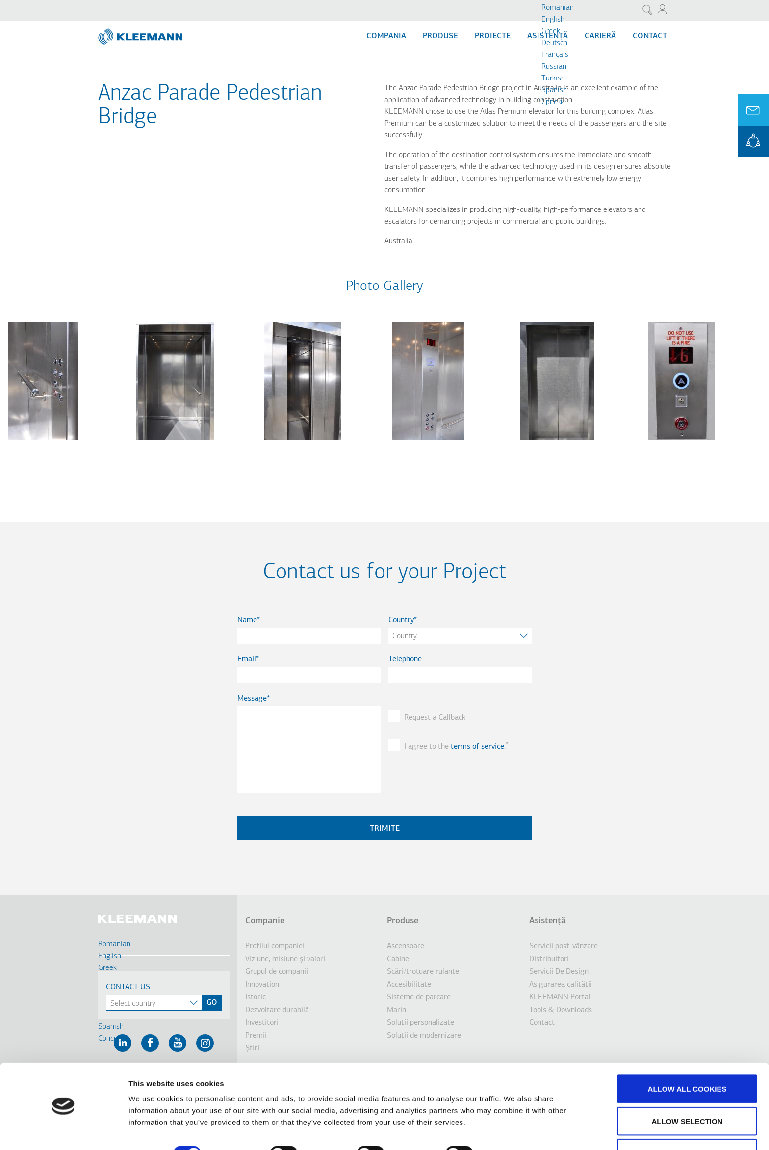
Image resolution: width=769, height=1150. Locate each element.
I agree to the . (455, 747)
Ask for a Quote (753, 110)
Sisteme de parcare (419, 997)
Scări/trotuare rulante (423, 972)
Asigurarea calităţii (560, 985)
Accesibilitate (409, 985)
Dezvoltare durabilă (277, 1010)
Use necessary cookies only (687, 1124)
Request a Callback (434, 718)
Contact (650, 36)
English (552, 20)
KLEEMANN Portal (753, 141)
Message (252, 699)
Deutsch (554, 43)
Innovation (262, 985)
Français (554, 55)
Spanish (554, 90)
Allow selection (687, 1092)
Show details (515, 1125)
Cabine (398, 959)
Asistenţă (547, 921)
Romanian (557, 8)
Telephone (405, 659)
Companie (264, 921)
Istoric (255, 997)
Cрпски (552, 102)
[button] (43, 445)
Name (247, 620)
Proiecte (493, 36)
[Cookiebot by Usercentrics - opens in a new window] (63, 1131)
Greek (550, 31)
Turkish (553, 78)
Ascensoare (405, 946)
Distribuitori (549, 959)
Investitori (262, 1023)
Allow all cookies (687, 1059)
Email (246, 659)
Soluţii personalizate (420, 1023)
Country (401, 620)
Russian (553, 67)
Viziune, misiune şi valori (285, 959)
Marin (396, 1010)
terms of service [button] (477, 747)
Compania (386, 36)
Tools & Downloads (560, 1010)
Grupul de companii (276, 972)
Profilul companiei (275, 946)
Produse (440, 36)
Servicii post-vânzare (563, 946)
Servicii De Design (559, 972)
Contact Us (128, 987)
